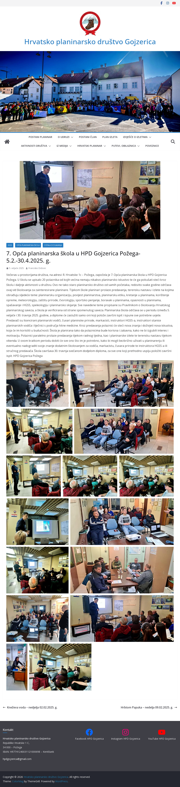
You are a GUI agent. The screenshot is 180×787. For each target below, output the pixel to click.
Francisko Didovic (37, 268)
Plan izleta (109, 137)
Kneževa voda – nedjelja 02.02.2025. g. (30, 707)
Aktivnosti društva (34, 145)
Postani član (88, 137)
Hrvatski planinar (89, 145)
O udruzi (63, 137)
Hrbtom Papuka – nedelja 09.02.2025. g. (149, 707)
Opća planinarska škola (28, 245)
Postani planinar (40, 137)
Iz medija (62, 145)
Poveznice (152, 145)
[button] (71, 137)
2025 (10, 245)
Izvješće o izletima (135, 137)
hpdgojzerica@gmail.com (17, 759)
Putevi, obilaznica (124, 145)
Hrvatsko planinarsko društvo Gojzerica (90, 41)
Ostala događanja (53, 245)
